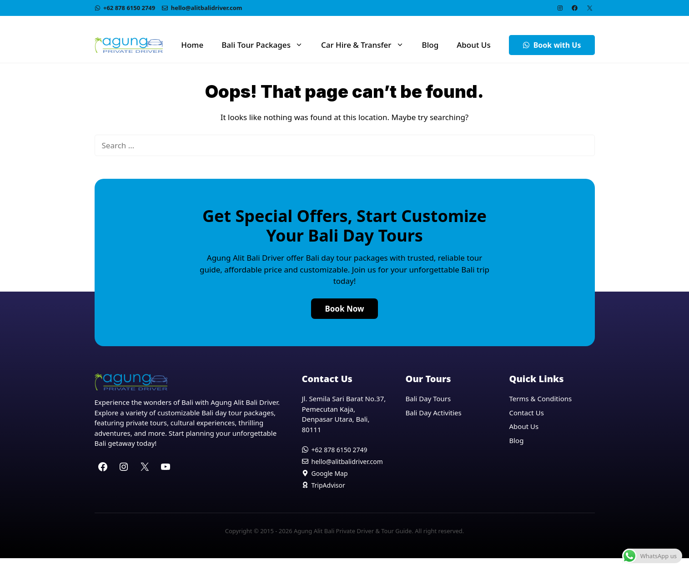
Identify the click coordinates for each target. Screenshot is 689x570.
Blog (430, 45)
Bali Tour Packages (266, 45)
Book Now (344, 308)
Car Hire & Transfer (367, 45)
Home (192, 45)
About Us (473, 45)
